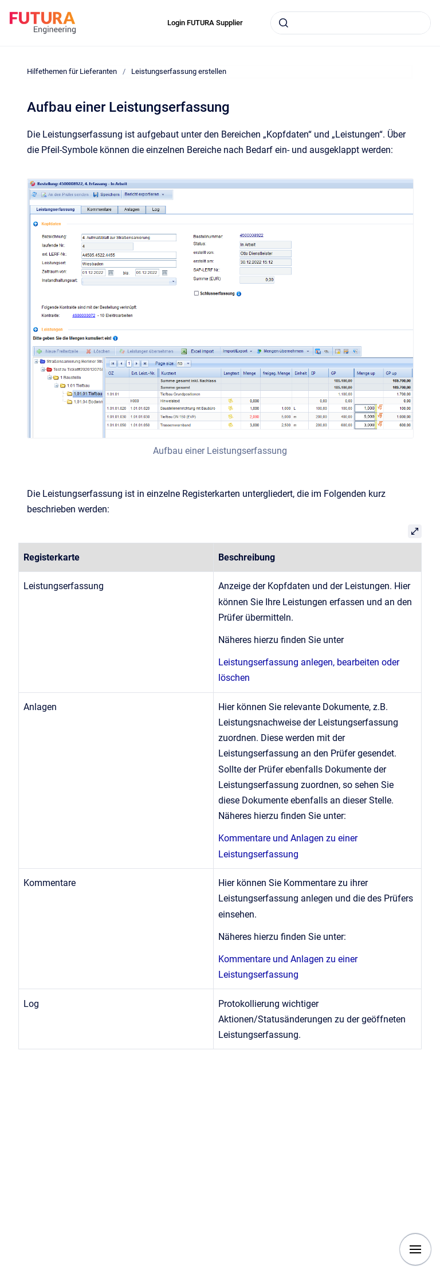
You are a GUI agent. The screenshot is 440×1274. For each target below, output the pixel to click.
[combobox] (350, 23)
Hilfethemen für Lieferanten (72, 71)
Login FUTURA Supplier (205, 22)
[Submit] (283, 23)
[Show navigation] (415, 1249)
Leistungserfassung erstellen (178, 71)
